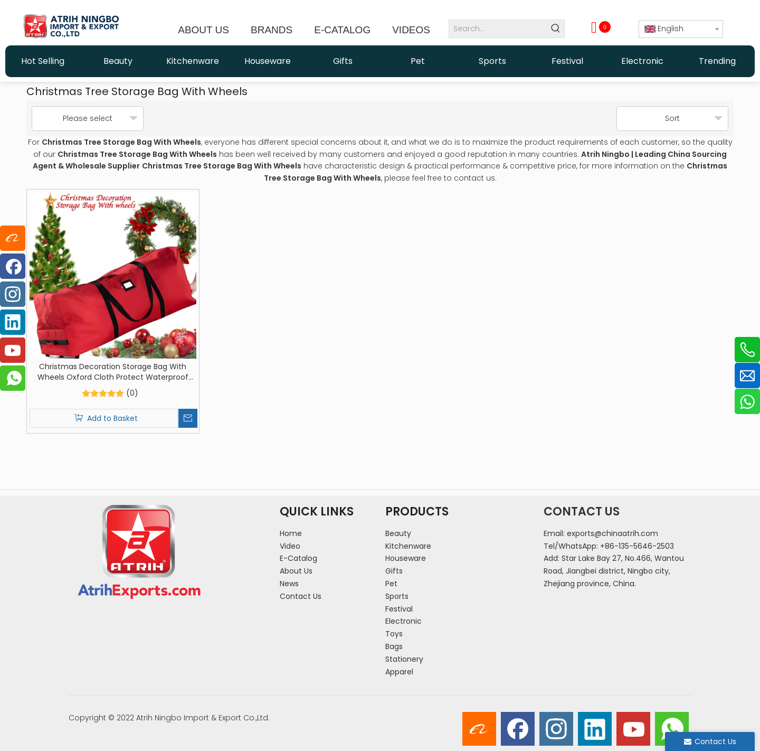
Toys (394, 633)
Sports (396, 596)
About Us (296, 571)
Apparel (399, 671)
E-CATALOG (342, 29)
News (289, 583)
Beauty (398, 533)
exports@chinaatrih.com (612, 533)
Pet (391, 583)
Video (290, 546)
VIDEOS (411, 29)
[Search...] (498, 28)
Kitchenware (408, 546)
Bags (394, 646)
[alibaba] (479, 729)
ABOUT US (203, 29)
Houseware (405, 558)
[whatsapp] (672, 729)
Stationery (404, 659)
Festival (399, 609)
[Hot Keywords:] (555, 28)
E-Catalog (298, 558)
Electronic (403, 621)
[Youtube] (633, 729)
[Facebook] (518, 729)
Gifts (394, 571)
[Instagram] (556, 729)
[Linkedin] (595, 729)
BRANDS (271, 29)
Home (291, 533)
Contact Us (300, 596)
